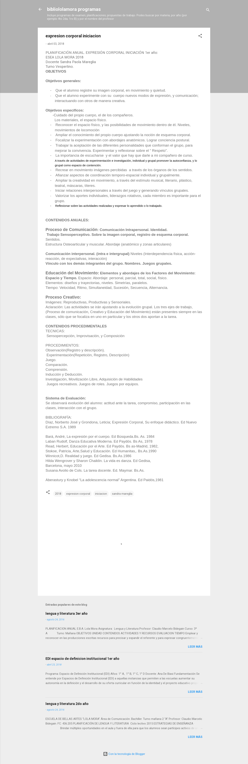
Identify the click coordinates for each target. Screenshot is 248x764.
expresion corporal (78, 493)
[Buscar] (208, 10)
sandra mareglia (122, 493)
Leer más (195, 646)
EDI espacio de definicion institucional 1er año (82, 659)
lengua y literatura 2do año (67, 704)
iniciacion (101, 493)
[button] (200, 36)
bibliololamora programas (74, 9)
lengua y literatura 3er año (67, 613)
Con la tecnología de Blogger (124, 754)
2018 (58, 493)
